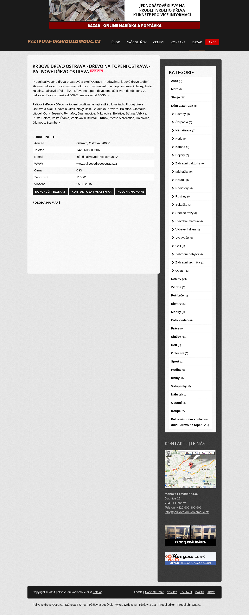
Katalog (97, 592)
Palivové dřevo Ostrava (48, 604)
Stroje (178, 97)
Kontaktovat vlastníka (91, 192)
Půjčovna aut (147, 604)
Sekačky (183, 204)
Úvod (115, 42)
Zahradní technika (189, 262)
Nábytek (179, 394)
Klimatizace (185, 130)
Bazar (197, 42)
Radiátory (184, 188)
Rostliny (183, 196)
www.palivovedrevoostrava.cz (96, 163)
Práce (177, 328)
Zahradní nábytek (189, 254)
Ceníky (158, 42)
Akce (212, 42)
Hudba (178, 369)
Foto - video (182, 320)
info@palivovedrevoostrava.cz (97, 156)
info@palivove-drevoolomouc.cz (187, 512)
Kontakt (178, 42)
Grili (180, 246)
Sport (177, 361)
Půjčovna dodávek (101, 604)
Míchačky (184, 171)
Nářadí (182, 180)
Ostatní (182, 270)
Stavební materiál (189, 221)
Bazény (182, 114)
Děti (176, 345)
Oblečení (179, 353)
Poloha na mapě (130, 192)
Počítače (179, 295)
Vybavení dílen (187, 229)
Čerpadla (183, 122)
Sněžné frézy (186, 213)
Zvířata (178, 287)
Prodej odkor (166, 604)
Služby (179, 336)
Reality (179, 279)
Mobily (178, 312)
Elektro (178, 303)
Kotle (181, 138)
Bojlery (182, 155)
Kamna (182, 147)
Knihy (177, 378)
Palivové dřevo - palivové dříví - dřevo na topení (190, 422)
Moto (177, 89)
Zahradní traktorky (190, 163)
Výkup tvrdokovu (126, 604)
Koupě (178, 411)
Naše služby (137, 42)
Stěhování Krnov (76, 604)
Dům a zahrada (184, 105)
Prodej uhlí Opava (188, 604)
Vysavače (184, 237)
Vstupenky (181, 386)
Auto (176, 81)
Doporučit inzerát (50, 192)
